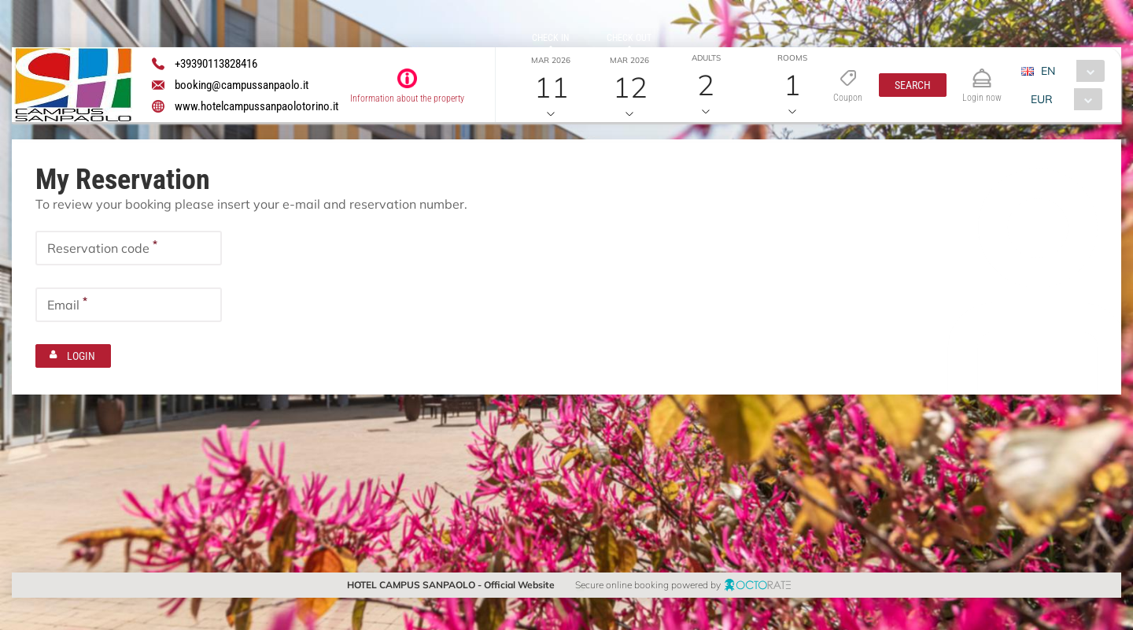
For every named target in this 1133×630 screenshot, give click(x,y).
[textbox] (128, 248)
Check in (550, 38)
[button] (913, 85)
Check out (629, 38)
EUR (1042, 99)
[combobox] (1069, 71)
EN (1048, 71)
